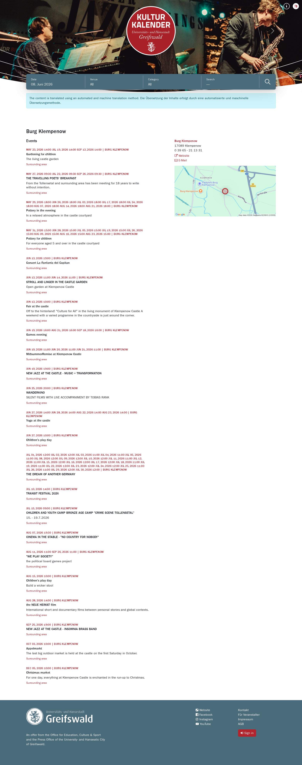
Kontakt (243, 710)
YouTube (203, 724)
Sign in (247, 733)
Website (181, 155)
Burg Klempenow (185, 141)
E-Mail (180, 160)
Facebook (204, 714)
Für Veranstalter (249, 714)
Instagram (204, 719)
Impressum (245, 719)
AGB (241, 724)
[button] (296, 6)
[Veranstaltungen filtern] (267, 81)
